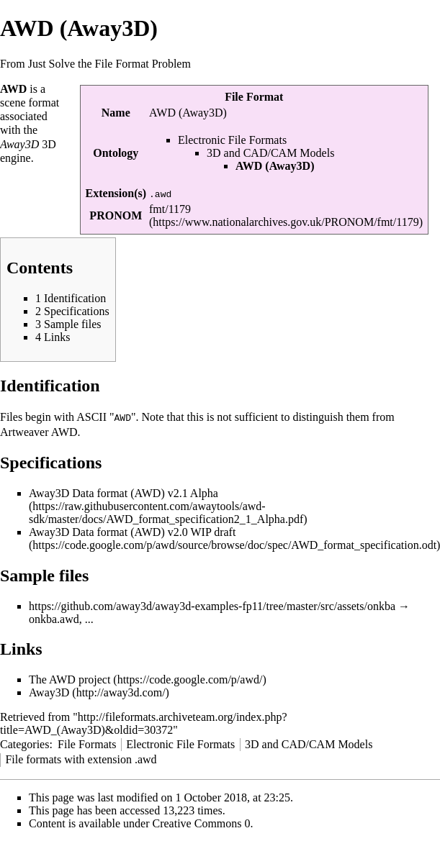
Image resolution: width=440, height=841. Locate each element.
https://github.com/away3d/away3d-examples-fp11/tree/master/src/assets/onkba (212, 605)
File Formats (87, 743)
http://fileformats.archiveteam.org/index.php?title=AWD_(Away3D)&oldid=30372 (143, 722)
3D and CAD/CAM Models (270, 153)
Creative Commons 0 (202, 823)
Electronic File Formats (232, 140)
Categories (24, 743)
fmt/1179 (170, 209)
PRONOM (115, 215)
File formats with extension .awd (80, 759)
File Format (254, 97)
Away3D (49, 692)
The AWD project (69, 679)
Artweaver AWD (39, 431)
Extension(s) (116, 193)
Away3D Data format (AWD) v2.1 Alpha (123, 492)
